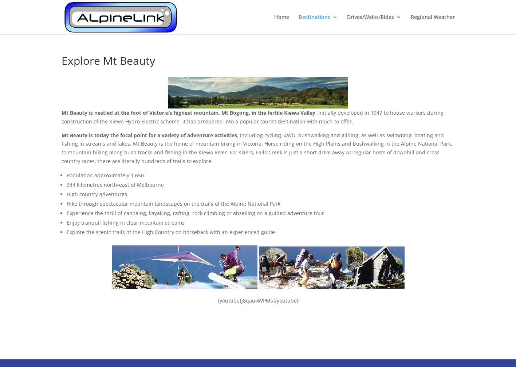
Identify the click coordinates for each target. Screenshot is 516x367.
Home (281, 17)
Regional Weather (433, 17)
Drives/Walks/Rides (370, 17)
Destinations (314, 17)
